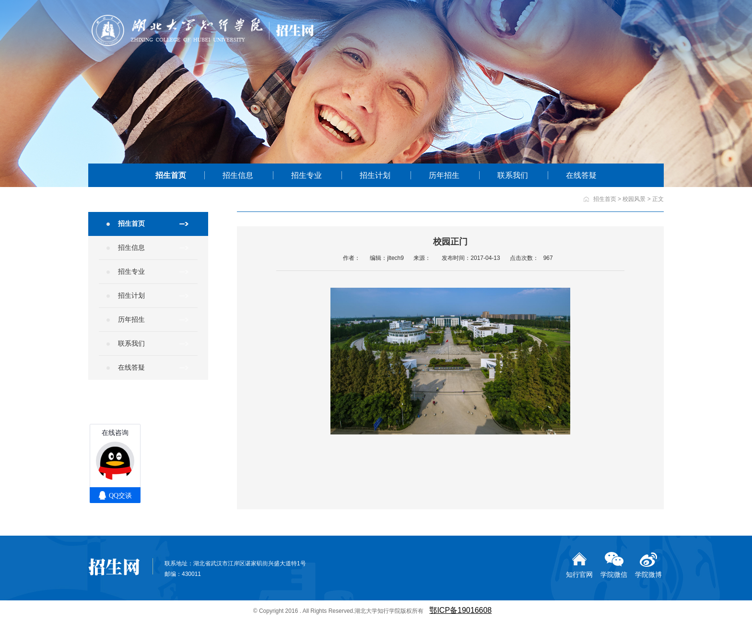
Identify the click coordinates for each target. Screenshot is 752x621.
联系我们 (512, 175)
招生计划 (375, 175)
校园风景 (634, 199)
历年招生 (444, 175)
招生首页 (170, 175)
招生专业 (306, 175)
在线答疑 (581, 175)
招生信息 (238, 175)
